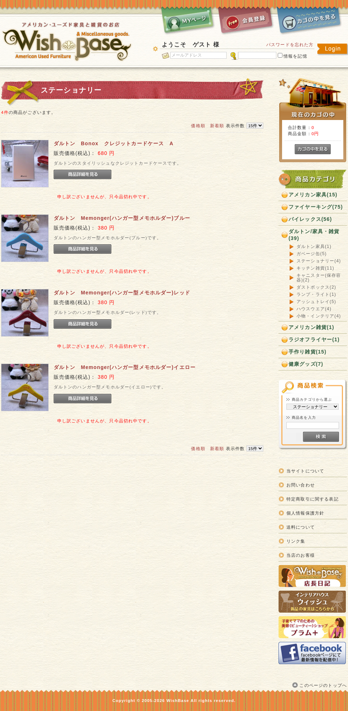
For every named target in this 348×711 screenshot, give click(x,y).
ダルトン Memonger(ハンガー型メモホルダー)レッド (122, 292)
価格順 (198, 125)
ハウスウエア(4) (313, 309)
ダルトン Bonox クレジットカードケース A (114, 143)
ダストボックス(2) (316, 287)
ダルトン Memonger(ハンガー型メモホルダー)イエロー (125, 367)
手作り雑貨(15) (307, 352)
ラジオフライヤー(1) (314, 339)
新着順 (217, 125)
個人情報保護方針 (305, 513)
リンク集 (295, 541)
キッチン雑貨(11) (315, 268)
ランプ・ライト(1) (316, 294)
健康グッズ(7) (306, 364)
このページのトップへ (323, 685)
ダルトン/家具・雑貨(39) (314, 234)
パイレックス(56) (310, 219)
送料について (300, 527)
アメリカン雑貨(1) (311, 327)
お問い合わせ (300, 485)
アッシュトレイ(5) (316, 301)
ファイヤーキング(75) (316, 207)
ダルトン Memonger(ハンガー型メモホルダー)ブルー (122, 218)
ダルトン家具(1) (313, 246)
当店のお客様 (300, 555)
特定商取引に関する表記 (312, 499)
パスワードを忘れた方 (290, 44)
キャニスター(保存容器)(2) (318, 278)
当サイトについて (305, 470)
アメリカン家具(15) (313, 194)
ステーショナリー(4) (318, 261)
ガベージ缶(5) (311, 254)
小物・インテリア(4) (318, 316)
